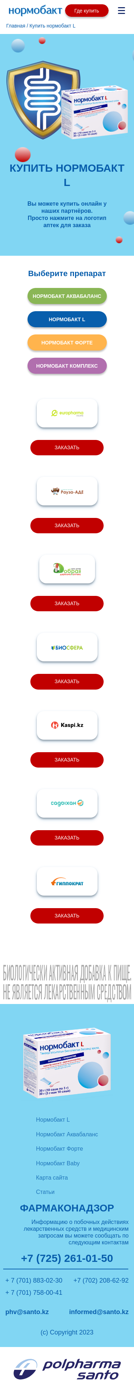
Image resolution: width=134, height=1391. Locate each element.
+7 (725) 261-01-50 (67, 1258)
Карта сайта (52, 1178)
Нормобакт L (53, 1120)
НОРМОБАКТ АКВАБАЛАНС (67, 296)
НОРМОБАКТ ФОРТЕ (67, 343)
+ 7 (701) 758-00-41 (34, 1292)
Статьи (45, 1192)
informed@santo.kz (99, 1312)
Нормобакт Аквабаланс (67, 1134)
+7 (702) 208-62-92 (101, 1280)
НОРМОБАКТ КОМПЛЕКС (67, 366)
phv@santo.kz (27, 1312)
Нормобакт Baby (58, 1163)
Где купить (86, 11)
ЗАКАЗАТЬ (67, 447)
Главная (15, 26)
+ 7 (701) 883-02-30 (34, 1280)
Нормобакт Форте (59, 1149)
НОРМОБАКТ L (67, 319)
